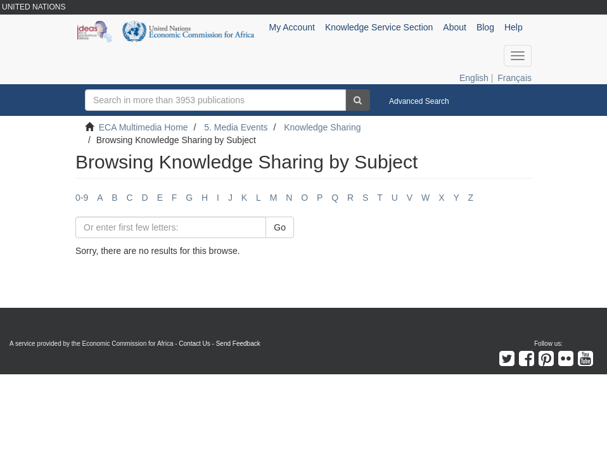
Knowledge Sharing (322, 127)
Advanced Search (419, 101)
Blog (485, 27)
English (474, 78)
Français (514, 78)
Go (280, 227)
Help (513, 27)
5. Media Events (235, 127)
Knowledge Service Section (379, 27)
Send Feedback (238, 343)
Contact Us (194, 343)
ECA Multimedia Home (143, 127)
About (454, 27)
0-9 (81, 198)
